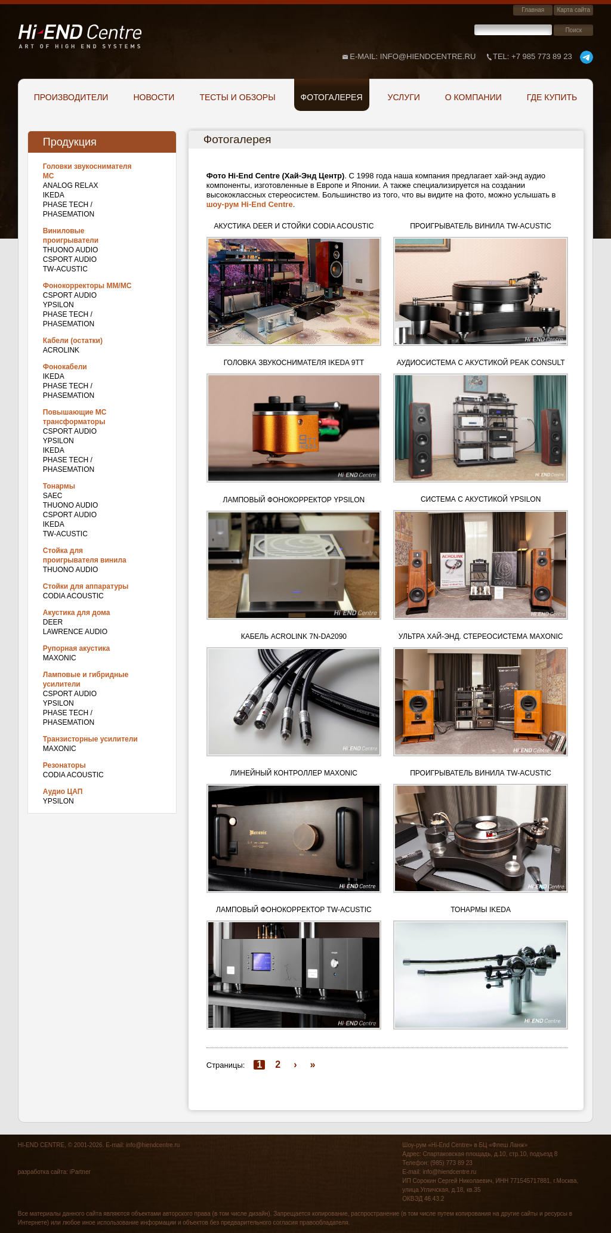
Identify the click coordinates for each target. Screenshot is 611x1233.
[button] (293, 291)
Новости (153, 97)
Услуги (404, 97)
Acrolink (61, 350)
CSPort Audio (70, 259)
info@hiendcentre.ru (153, 1145)
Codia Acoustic (73, 596)
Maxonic (59, 658)
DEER (53, 622)
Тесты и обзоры (237, 97)
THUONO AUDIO (70, 250)
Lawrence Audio (75, 632)
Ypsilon (58, 305)
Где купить (552, 97)
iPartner (80, 1172)
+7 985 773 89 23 (532, 56)
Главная (532, 10)
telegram (586, 57)
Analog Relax (70, 185)
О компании (473, 97)
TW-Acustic (65, 269)
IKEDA (53, 195)
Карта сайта (573, 10)
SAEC (53, 496)
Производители (71, 97)
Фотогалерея (332, 97)
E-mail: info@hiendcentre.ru (413, 56)
